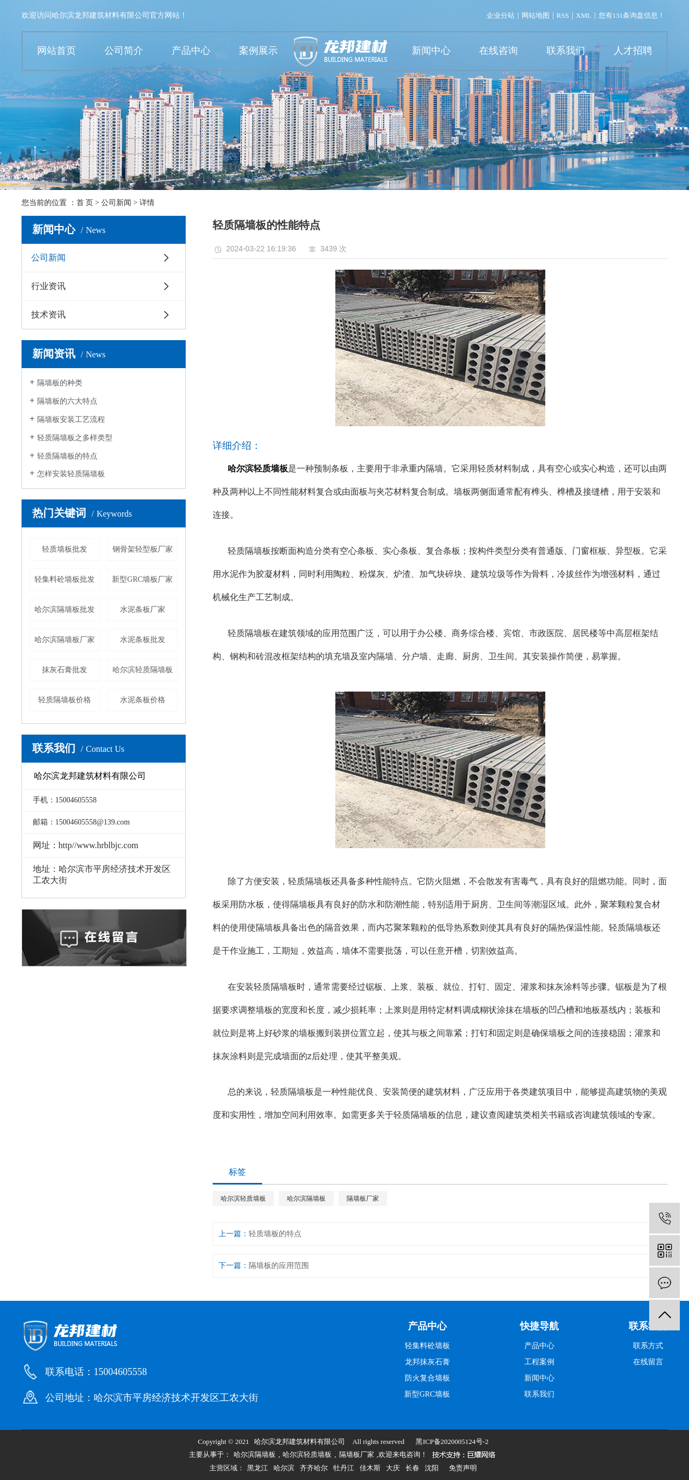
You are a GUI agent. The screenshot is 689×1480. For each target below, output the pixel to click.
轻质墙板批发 (64, 549)
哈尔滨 (283, 1468)
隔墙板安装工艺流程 (71, 419)
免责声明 (463, 1468)
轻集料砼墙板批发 (64, 579)
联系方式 (648, 1346)
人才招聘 (633, 50)
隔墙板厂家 (363, 1198)
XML (584, 15)
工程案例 (539, 1362)
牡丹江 (343, 1468)
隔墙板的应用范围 (279, 1265)
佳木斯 (370, 1468)
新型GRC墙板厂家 (142, 579)
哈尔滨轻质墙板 (243, 1198)
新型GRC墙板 (427, 1394)
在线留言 (648, 1362)
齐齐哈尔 (314, 1468)
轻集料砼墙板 (427, 1346)
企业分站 (501, 15)
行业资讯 (48, 286)
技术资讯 (48, 314)
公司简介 (123, 50)
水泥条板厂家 (142, 609)
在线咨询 (498, 50)
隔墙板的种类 (59, 383)
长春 (412, 1468)
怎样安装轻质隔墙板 (71, 474)
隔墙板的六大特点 (67, 401)
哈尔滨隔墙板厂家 (64, 640)
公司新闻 (116, 203)
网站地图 (536, 15)
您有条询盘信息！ (632, 15)
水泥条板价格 (142, 700)
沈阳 (432, 1468)
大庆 (393, 1468)
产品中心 (191, 50)
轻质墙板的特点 (275, 1234)
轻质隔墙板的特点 (67, 456)
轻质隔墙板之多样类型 (75, 438)
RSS (563, 15)
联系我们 (565, 50)
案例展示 (258, 50)
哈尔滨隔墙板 (306, 1198)
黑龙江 (257, 1468)
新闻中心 (431, 50)
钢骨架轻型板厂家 (143, 549)
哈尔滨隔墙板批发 (64, 609)
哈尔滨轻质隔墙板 (143, 670)
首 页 (85, 203)
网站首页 (56, 50)
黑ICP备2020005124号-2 (452, 1441)
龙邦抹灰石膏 (427, 1362)
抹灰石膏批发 (64, 670)
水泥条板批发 (142, 640)
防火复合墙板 (427, 1378)
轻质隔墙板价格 (64, 700)
